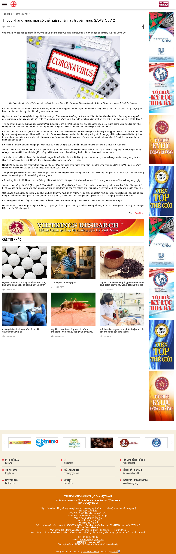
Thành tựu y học (22, 14)
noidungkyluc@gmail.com (92, 539)
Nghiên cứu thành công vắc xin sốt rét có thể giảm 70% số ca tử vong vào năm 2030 (72, 330)
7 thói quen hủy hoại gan (63, 282)
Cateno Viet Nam (91, 551)
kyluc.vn (8, 463)
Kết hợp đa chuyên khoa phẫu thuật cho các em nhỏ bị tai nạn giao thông (122, 330)
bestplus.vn (10, 483)
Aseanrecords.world (131, 473)
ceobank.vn (68, 463)
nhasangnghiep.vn (71, 473)
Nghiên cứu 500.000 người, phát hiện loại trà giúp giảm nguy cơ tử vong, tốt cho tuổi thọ (122, 283)
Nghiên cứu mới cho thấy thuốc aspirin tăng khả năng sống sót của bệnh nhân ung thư (24, 283)
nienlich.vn (68, 483)
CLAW (116, 551)
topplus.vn (9, 473)
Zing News (139, 213)
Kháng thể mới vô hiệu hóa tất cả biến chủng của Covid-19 (21, 330)
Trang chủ (7, 14)
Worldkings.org (129, 463)
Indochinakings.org (130, 483)
